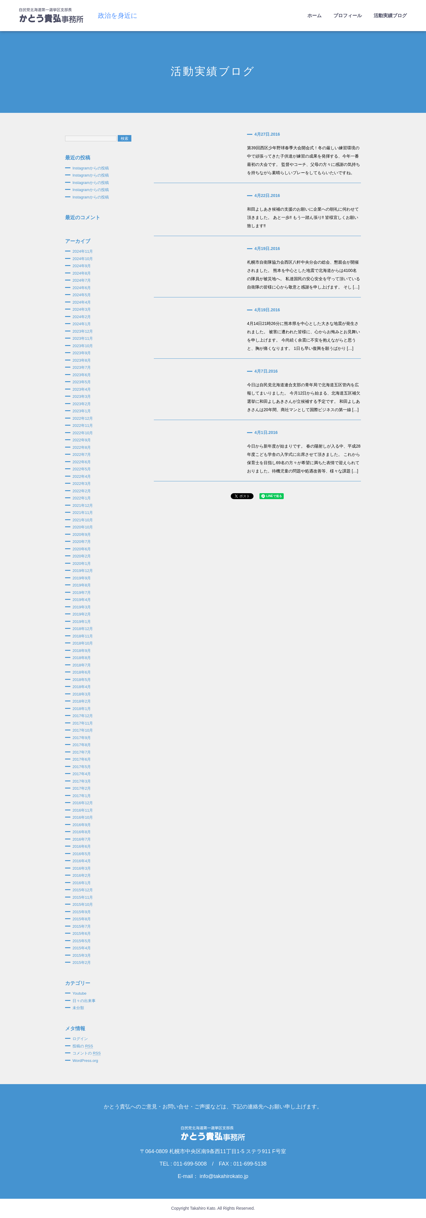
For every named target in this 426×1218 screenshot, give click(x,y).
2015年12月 (82, 890)
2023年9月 (81, 353)
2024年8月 (81, 273)
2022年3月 (81, 483)
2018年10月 (82, 643)
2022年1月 (81, 498)
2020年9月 (81, 534)
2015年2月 (81, 962)
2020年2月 (81, 556)
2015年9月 (81, 912)
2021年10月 (82, 520)
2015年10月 (82, 904)
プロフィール (347, 15)
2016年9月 (81, 825)
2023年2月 (81, 404)
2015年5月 (81, 941)
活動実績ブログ (390, 15)
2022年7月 (81, 454)
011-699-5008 (190, 1164)
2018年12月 (82, 628)
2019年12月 (82, 570)
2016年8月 (81, 832)
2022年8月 (81, 447)
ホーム (314, 15)
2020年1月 (81, 563)
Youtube (79, 993)
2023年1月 (81, 411)
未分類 (78, 1008)
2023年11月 (82, 338)
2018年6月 (81, 672)
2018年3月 (81, 694)
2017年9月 (81, 737)
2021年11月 (82, 512)
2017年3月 (81, 781)
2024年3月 (81, 309)
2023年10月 (82, 346)
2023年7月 (81, 367)
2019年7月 (81, 592)
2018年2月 (81, 701)
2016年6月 (81, 846)
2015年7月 (81, 926)
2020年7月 (81, 541)
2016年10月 (82, 817)
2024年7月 (81, 280)
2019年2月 (81, 614)
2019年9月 (81, 578)
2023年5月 (81, 382)
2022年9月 (81, 440)
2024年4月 (81, 302)
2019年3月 (81, 607)
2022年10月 (82, 433)
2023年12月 (82, 331)
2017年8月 (81, 745)
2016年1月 (81, 883)
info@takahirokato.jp (224, 1176)
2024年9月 (81, 266)
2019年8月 (81, 585)
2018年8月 (81, 658)
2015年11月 (82, 897)
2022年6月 (81, 462)
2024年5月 (81, 295)
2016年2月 (81, 875)
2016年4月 (81, 861)
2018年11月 (82, 636)
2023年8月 (81, 360)
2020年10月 (82, 527)
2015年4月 (81, 948)
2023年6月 (81, 375)
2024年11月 (82, 251)
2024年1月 (81, 324)
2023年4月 (81, 389)
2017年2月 (81, 788)
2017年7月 (81, 752)
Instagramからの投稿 (90, 168)
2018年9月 (81, 650)
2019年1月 (81, 621)
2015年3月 (81, 955)
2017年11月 (82, 723)
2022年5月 (81, 469)
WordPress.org (85, 1060)
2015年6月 (81, 933)
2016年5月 (81, 854)
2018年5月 (81, 679)
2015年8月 (81, 919)
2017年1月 (81, 796)
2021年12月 (82, 505)
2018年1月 (81, 708)
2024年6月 (81, 288)
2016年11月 (82, 810)
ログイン (80, 1038)
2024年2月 (81, 317)
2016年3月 (81, 868)
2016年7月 (81, 839)
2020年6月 (81, 549)
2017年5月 (81, 767)
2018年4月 (81, 687)
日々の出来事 (84, 1001)
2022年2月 (81, 491)
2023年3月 (81, 396)
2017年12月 (82, 716)
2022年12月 (82, 418)
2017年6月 (81, 759)
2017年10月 (82, 730)
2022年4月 (81, 476)
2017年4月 (81, 774)
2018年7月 (81, 665)
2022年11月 (82, 425)
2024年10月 (82, 259)
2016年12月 (82, 803)
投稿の (82, 1046)
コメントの (86, 1053)
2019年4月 (81, 599)
